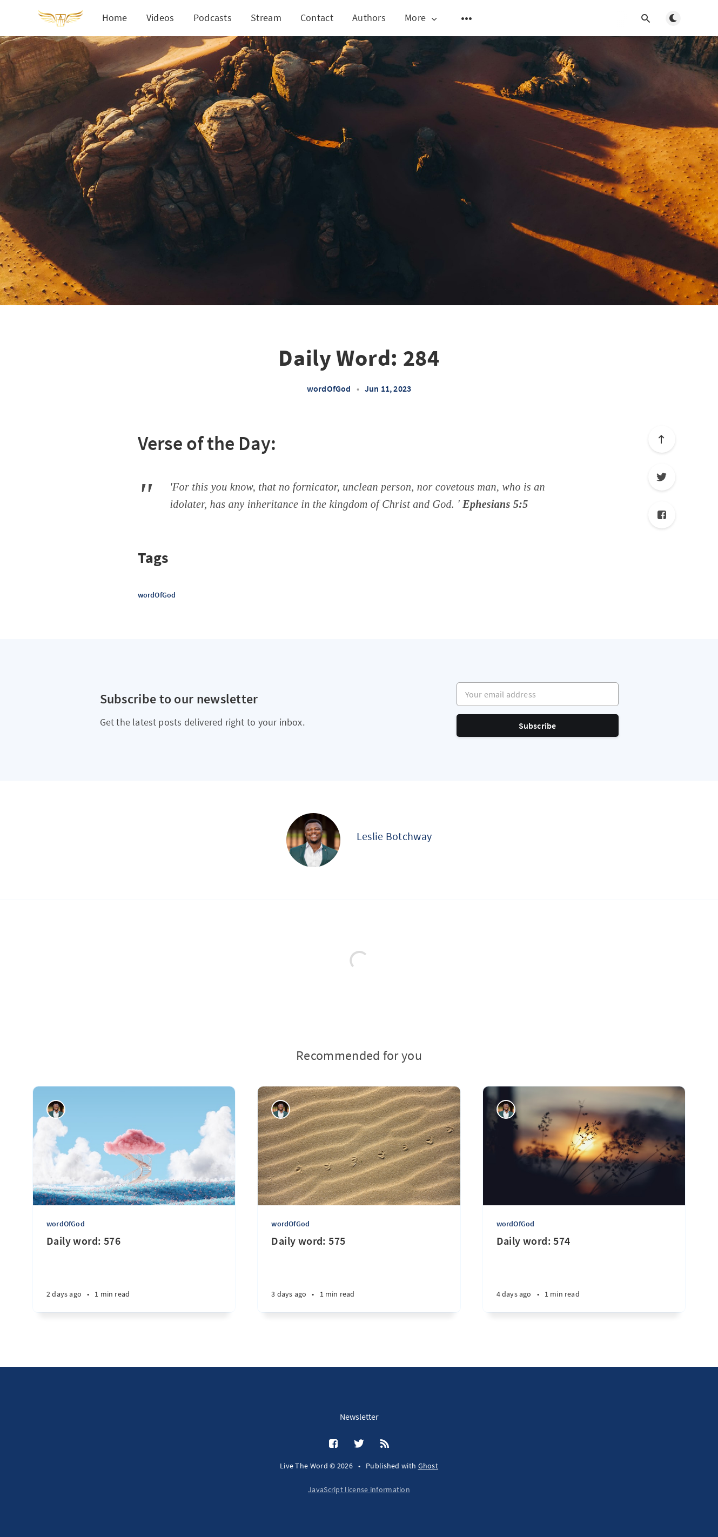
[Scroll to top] (661, 439)
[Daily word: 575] (359, 1273)
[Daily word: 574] (584, 1273)
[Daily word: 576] (134, 1273)
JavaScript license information (359, 1489)
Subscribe (537, 725)
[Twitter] (661, 477)
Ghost (428, 1466)
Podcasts (212, 17)
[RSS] (384, 1444)
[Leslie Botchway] (313, 840)
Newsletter (359, 1416)
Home (115, 17)
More (422, 18)
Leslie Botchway (394, 836)
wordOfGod (329, 388)
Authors (369, 17)
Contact (316, 17)
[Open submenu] (466, 18)
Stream (266, 17)
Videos (160, 17)
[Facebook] (661, 514)
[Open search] (646, 18)
